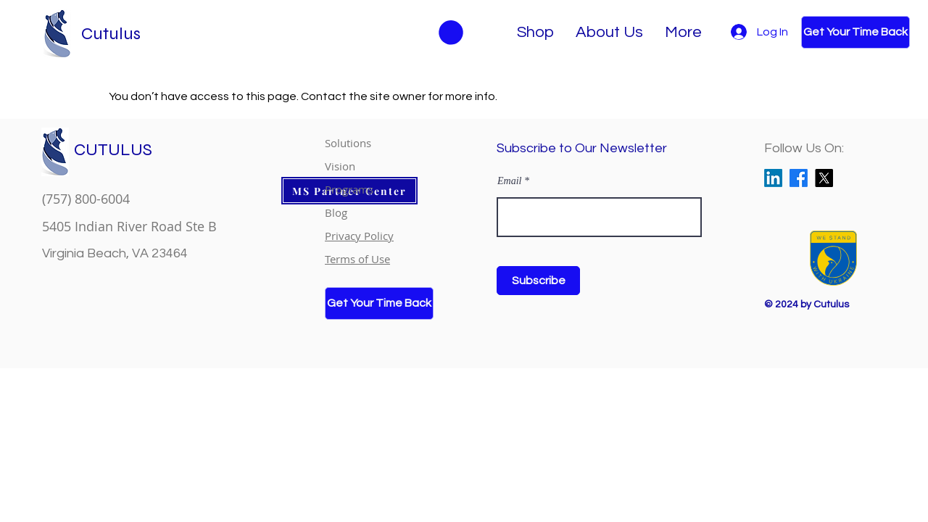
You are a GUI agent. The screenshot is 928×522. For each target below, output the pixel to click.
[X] (824, 178)
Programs (349, 189)
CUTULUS (113, 149)
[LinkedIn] (773, 178)
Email (509, 181)
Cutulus (111, 33)
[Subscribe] (538, 280)
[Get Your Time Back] (855, 32)
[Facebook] (799, 178)
